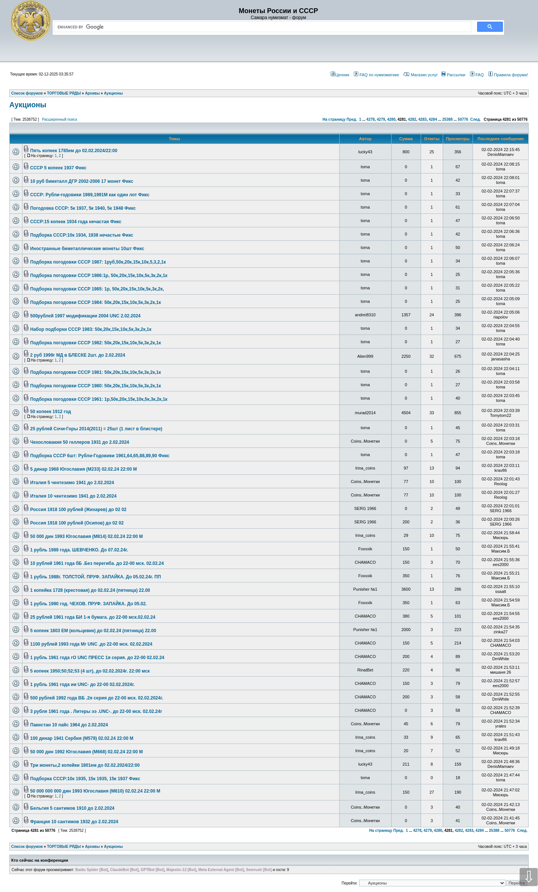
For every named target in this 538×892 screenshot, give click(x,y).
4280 (391, 119)
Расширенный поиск (59, 119)
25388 (447, 119)
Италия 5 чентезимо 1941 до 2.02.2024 (72, 482)
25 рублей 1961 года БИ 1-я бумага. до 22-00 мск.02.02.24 (92, 617)
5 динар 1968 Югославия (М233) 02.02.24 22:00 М (83, 469)
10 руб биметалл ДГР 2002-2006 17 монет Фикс (81, 181)
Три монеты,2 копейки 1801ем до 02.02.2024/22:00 (85, 765)
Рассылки (453, 75)
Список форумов (27, 847)
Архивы (92, 847)
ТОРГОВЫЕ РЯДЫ (64, 847)
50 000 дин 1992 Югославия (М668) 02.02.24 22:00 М (86, 751)
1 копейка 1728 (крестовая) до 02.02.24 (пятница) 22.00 (90, 590)
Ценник (340, 75)
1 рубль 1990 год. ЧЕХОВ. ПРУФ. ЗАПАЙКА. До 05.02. (88, 603)
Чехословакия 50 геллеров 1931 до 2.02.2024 (79, 442)
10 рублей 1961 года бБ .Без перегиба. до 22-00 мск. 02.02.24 (97, 563)
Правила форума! (508, 75)
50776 (463, 119)
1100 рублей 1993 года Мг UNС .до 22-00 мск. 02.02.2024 (91, 644)
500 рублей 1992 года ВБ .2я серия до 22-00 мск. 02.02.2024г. (96, 698)
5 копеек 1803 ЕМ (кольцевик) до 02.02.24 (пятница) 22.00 (93, 630)
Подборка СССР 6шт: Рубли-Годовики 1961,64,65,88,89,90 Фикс (100, 455)
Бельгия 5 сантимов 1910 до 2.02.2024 (72, 808)
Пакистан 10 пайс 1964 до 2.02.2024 (69, 725)
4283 (422, 119)
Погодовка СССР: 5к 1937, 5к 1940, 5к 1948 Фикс (83, 208)
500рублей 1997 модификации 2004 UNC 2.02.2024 (85, 316)
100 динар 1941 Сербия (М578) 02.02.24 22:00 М (81, 738)
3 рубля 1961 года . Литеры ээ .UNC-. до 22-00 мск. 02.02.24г (96, 711)
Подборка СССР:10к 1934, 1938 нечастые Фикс (81, 235)
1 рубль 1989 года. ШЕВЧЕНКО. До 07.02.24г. (79, 550)
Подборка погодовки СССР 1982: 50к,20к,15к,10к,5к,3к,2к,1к (95, 342)
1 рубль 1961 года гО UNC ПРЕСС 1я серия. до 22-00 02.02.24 (97, 657)
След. (475, 119)
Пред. (352, 119)
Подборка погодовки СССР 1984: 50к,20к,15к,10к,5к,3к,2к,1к (95, 302)
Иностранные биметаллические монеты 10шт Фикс (87, 248)
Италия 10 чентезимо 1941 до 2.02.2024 (73, 496)
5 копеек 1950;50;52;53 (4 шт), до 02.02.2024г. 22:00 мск (90, 671)
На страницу (334, 119)
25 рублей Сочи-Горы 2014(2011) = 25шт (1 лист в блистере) (96, 428)
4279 (381, 119)
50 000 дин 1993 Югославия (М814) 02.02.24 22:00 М (86, 536)
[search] (261, 27)
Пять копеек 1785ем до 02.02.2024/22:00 (73, 150)
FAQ (477, 75)
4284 (433, 119)
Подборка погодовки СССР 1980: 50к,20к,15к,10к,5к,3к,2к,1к (95, 385)
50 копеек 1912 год (50, 411)
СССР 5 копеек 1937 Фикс (58, 167)
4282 (412, 119)
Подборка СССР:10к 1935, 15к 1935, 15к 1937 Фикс (85, 778)
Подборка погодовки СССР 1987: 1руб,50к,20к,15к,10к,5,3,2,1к (98, 262)
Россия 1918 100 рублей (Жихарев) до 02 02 (78, 509)
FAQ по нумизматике (376, 75)
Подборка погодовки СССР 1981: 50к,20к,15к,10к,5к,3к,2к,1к (95, 372)
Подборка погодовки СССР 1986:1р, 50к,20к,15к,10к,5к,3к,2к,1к (98, 275)
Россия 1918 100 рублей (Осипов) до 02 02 (77, 523)
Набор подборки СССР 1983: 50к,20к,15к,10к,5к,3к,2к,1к (90, 329)
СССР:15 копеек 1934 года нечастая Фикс (75, 221)
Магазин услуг (420, 75)
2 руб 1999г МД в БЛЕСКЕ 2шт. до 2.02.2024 (77, 355)
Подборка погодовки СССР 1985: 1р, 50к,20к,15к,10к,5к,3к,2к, (97, 289)
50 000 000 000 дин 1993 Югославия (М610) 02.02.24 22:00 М (95, 791)
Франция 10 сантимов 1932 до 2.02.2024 (74, 821)
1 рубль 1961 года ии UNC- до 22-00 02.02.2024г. (82, 684)
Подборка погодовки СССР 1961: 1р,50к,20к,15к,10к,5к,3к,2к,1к (98, 399)
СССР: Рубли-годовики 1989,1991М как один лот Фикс (89, 194)
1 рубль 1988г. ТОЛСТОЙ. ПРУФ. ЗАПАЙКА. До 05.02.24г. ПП (95, 576)
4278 (371, 119)
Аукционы (27, 105)
